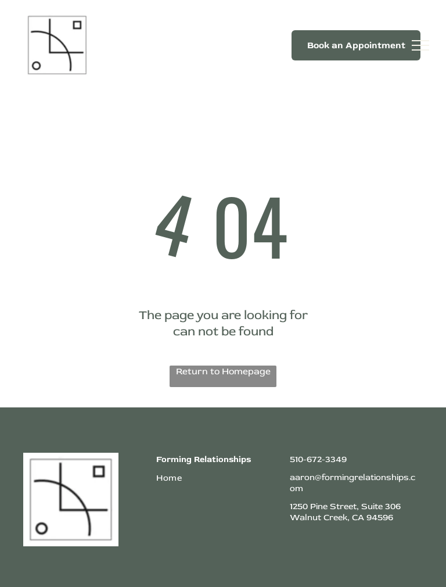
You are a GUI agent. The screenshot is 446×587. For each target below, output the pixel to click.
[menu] (420, 45)
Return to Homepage (223, 371)
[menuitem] (217, 478)
